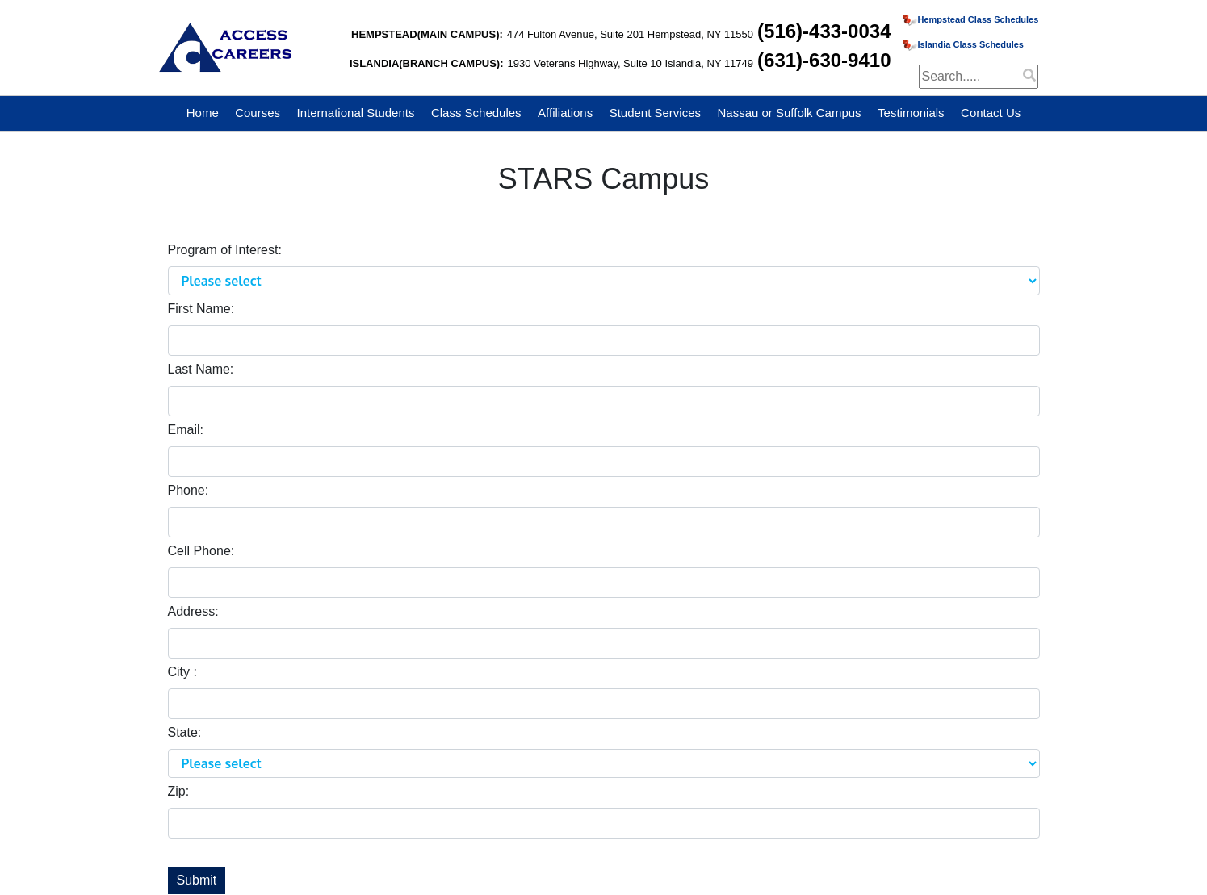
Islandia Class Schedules (963, 44)
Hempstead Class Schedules (971, 19)
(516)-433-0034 (824, 31)
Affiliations (565, 112)
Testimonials (911, 112)
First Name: (201, 309)
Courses (257, 112)
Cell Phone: (201, 551)
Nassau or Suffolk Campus (789, 112)
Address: (193, 611)
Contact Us (991, 112)
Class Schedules (476, 112)
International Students (356, 112)
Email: (185, 430)
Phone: (188, 490)
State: (185, 732)
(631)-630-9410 (824, 60)
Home (202, 112)
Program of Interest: (225, 250)
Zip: (179, 791)
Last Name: (201, 369)
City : (182, 672)
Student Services (655, 112)
